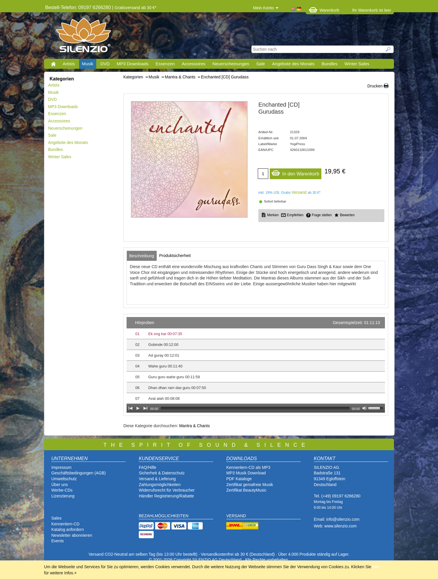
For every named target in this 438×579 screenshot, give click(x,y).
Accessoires (193, 63)
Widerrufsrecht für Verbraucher (167, 490)
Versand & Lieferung (157, 478)
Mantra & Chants (194, 425)
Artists (69, 63)
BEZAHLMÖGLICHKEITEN (163, 515)
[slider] (255, 408)
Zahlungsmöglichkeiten (160, 484)
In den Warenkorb (295, 172)
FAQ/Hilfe (147, 467)
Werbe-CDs (62, 490)
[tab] (142, 256)
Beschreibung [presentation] (141, 256)
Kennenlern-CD (65, 524)
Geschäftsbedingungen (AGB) (78, 473)
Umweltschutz (64, 478)
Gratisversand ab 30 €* (135, 7)
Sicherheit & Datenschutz (162, 473)
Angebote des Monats (293, 63)
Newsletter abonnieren (71, 535)
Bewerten (347, 215)
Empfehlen (295, 215)
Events (57, 540)
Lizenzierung (62, 496)
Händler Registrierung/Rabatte (166, 496)
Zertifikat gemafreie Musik (249, 484)
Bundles (329, 63)
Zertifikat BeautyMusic (246, 490)
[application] (256, 365)
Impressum (61, 467)
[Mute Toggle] (364, 408)
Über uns (59, 484)
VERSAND (236, 515)
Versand (299, 192)
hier (375, 566)
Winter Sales (356, 63)
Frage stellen (322, 215)
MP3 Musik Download (246, 473)
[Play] (138, 408)
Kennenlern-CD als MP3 (248, 467)
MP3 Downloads (132, 63)
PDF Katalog (237, 478)
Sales (56, 518)
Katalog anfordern (67, 529)
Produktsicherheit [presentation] (175, 255)
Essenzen (165, 63)
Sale (260, 63)
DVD (105, 63)
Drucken (375, 86)
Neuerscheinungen (231, 63)
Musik (87, 63)
